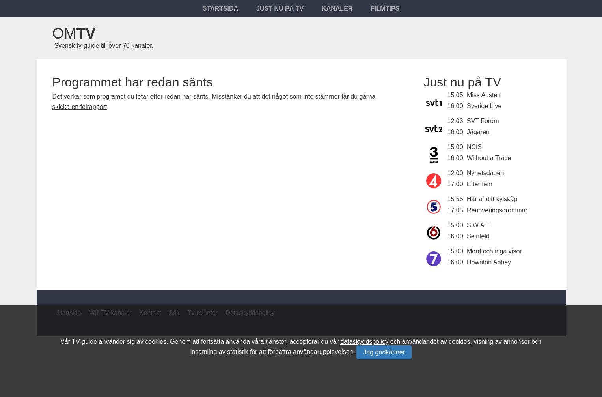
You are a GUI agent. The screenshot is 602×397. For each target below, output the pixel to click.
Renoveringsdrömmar (497, 210)
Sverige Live (484, 106)
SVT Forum (483, 121)
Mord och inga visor (494, 251)
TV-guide (84, 341)
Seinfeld (478, 236)
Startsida (220, 8)
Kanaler (337, 8)
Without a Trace (489, 158)
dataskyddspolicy (364, 341)
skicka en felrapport (79, 106)
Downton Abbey (489, 262)
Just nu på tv (280, 8)
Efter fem (479, 184)
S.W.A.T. (479, 225)
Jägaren (478, 132)
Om (74, 33)
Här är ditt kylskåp (492, 199)
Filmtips (385, 8)
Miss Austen (484, 95)
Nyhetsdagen (485, 173)
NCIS (474, 147)
